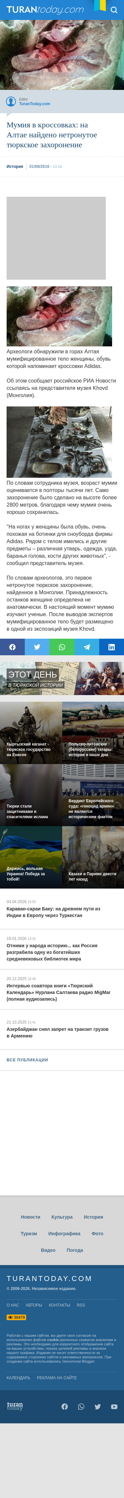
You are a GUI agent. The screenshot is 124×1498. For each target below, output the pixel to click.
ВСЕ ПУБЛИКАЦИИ (27, 1060)
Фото (97, 1233)
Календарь (18, 1378)
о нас (13, 1305)
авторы (34, 1305)
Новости (30, 1217)
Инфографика (64, 1233)
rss (81, 1305)
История (93, 1217)
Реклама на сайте (57, 1378)
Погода (75, 1250)
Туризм (29, 1233)
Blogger (88, 1361)
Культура (62, 1217)
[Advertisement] (56, 238)
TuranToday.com (46, 10)
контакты (59, 1305)
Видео (48, 1250)
